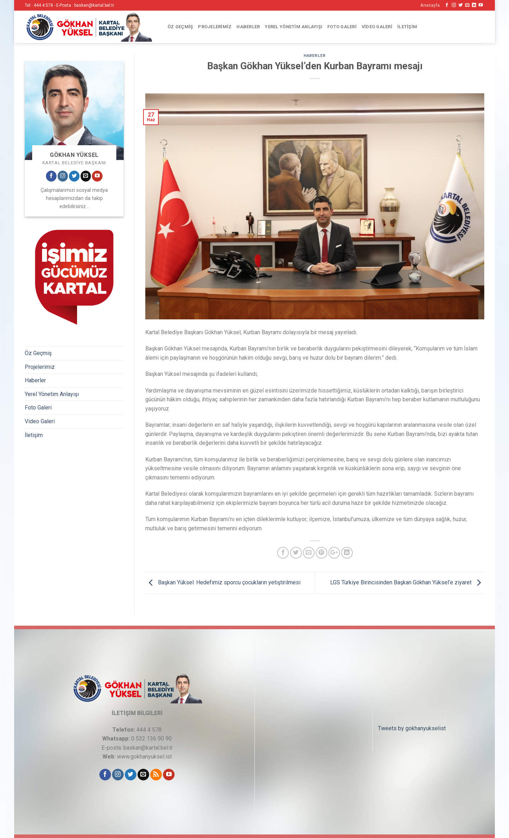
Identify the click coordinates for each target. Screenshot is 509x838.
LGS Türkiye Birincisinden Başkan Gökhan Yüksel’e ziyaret (407, 582)
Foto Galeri (342, 26)
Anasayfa (430, 5)
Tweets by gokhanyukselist (412, 728)
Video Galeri (377, 26)
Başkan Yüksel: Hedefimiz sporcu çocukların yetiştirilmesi (222, 582)
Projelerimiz (215, 26)
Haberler (248, 26)
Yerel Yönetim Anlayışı (293, 26)
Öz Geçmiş (180, 26)
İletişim (407, 26)
